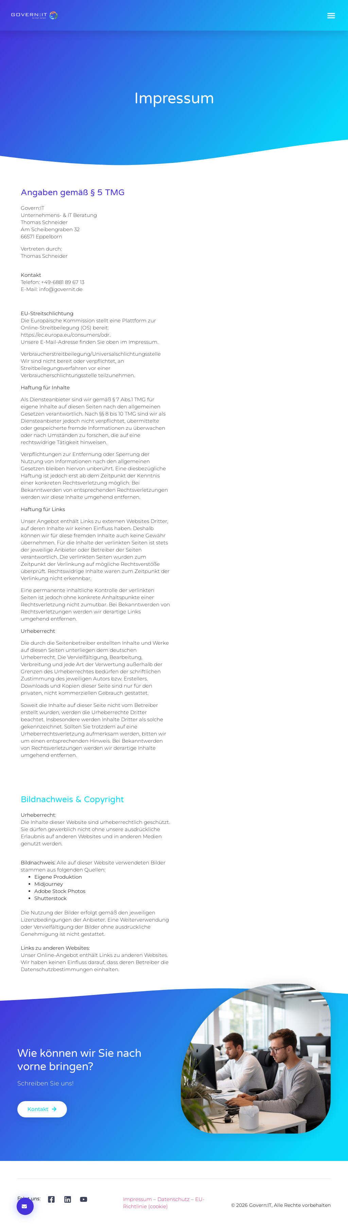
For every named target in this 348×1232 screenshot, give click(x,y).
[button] (331, 15)
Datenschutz (173, 1199)
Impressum (137, 1199)
